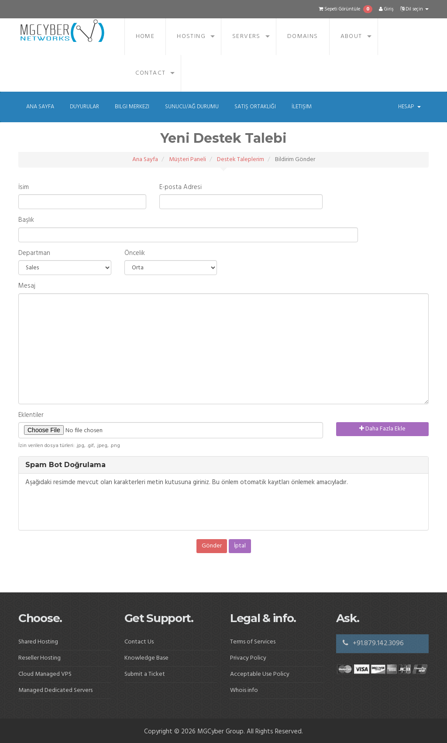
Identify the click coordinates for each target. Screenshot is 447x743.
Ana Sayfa (40, 106)
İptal (240, 546)
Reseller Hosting (39, 658)
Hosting (191, 36)
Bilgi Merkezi (132, 106)
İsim (23, 187)
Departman (34, 253)
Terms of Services (252, 642)
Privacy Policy (248, 658)
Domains (302, 36)
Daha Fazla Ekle (382, 429)
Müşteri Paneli (187, 160)
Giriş (386, 9)
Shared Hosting (38, 642)
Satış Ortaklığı (255, 106)
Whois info (244, 690)
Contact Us (139, 642)
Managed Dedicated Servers (55, 690)
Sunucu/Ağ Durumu (192, 106)
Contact (150, 73)
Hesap (409, 106)
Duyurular (84, 106)
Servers (246, 36)
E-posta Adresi (180, 187)
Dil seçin (414, 9)
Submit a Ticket (144, 674)
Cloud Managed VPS (45, 674)
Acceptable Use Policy (259, 674)
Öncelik (134, 253)
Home (145, 36)
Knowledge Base (146, 658)
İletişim (302, 106)
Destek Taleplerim (240, 160)
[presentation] (91, 509)
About (351, 36)
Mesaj (26, 286)
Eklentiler (31, 415)
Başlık (26, 220)
